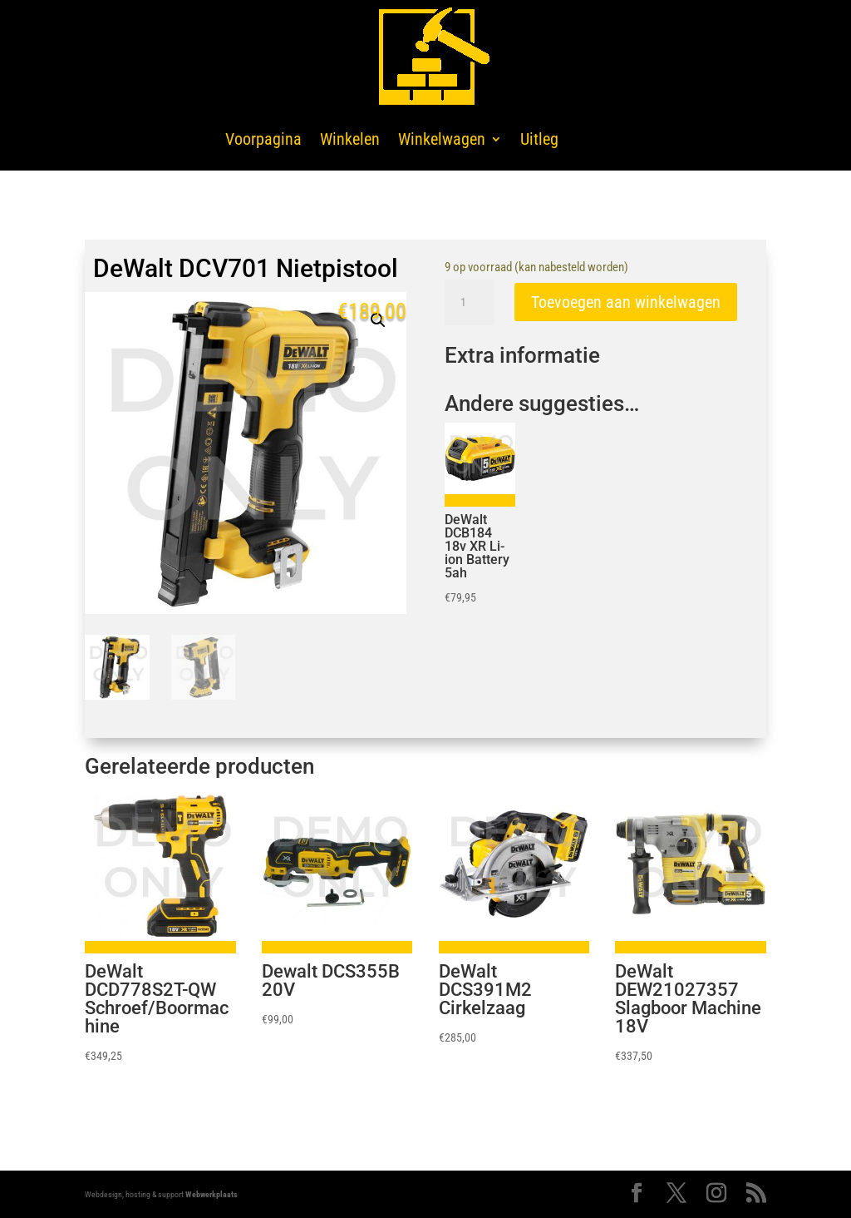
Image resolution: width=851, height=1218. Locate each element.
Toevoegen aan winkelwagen (626, 302)
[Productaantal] (469, 303)
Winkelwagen (441, 139)
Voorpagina (263, 139)
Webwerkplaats (211, 1194)
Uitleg (539, 139)
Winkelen (350, 139)
